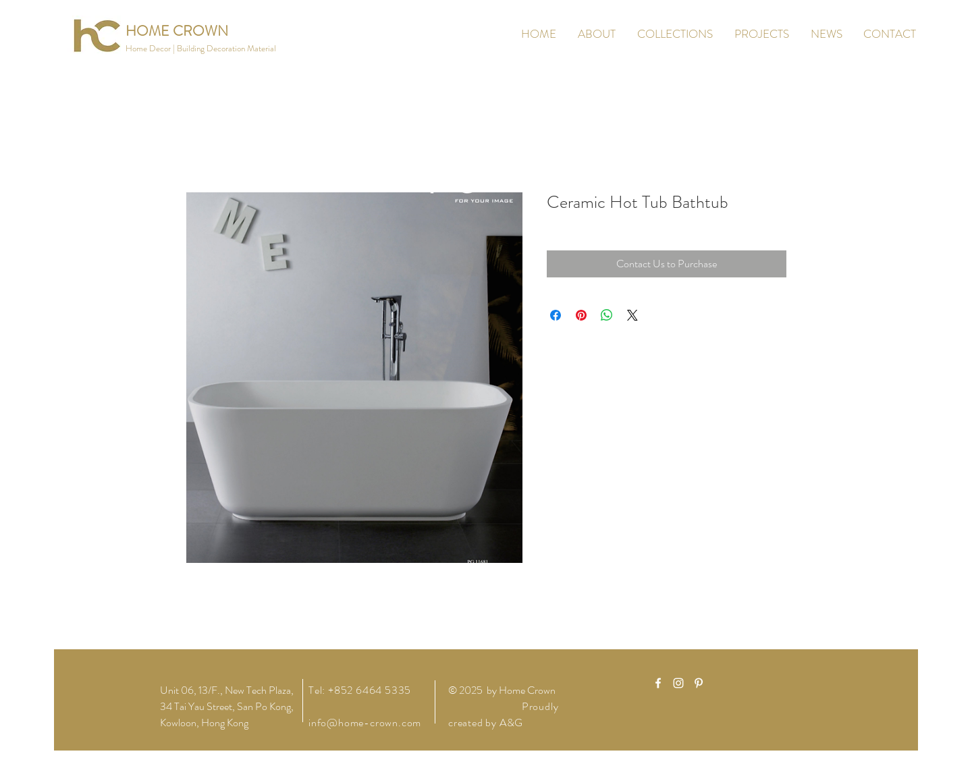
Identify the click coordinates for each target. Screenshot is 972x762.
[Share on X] (632, 315)
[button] (201, 49)
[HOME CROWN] (177, 31)
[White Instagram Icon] (678, 683)
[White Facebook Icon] (658, 683)
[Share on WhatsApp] (607, 315)
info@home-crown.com (364, 722)
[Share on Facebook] (555, 315)
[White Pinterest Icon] (698, 683)
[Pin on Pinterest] (581, 315)
